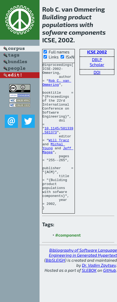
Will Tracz (58, 156)
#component (68, 264)
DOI (97, 72)
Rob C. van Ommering (56, 87)
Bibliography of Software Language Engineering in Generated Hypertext (83, 282)
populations (60, 24)
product (80, 17)
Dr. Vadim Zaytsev (99, 294)
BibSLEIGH (55, 289)
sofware (54, 32)
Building (54, 17)
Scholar (97, 64)
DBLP (97, 59)
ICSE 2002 (97, 51)
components (87, 32)
